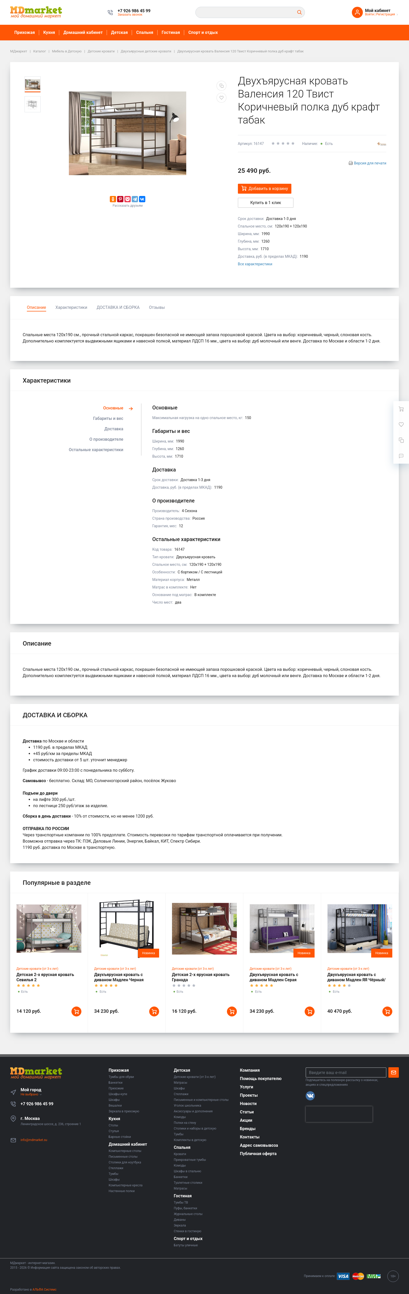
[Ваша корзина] (401, 409)
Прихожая (24, 32)
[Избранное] (401, 424)
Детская (119, 32)
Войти (369, 14)
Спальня (144, 32)
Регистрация (385, 14)
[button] (134, 11)
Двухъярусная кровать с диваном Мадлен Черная (119, 977)
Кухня (49, 32)
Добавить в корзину (264, 188)
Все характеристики (255, 264)
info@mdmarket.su (34, 1140)
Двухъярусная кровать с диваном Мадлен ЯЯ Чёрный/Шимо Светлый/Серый (356, 980)
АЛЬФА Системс (44, 1289)
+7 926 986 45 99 (37, 1103)
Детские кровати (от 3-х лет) (37, 969)
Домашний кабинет (83, 32)
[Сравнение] (401, 440)
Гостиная (171, 32)
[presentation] (339, 1114)
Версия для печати (370, 163)
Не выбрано (31, 1094)
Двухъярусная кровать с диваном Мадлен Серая (274, 977)
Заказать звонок (130, 14)
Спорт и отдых (203, 32)
